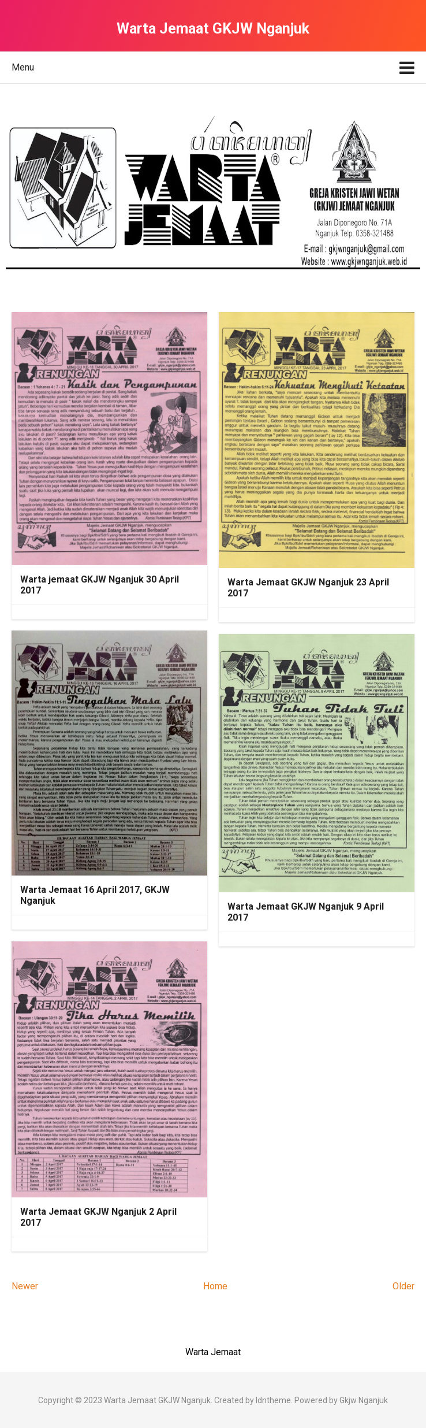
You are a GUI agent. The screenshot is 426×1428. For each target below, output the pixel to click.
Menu (23, 67)
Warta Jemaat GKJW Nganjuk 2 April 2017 (98, 1217)
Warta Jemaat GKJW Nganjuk (157, 1400)
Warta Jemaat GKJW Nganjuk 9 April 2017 (305, 912)
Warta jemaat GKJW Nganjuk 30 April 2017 (99, 585)
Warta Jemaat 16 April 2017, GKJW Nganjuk (95, 895)
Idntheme (273, 1400)
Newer (25, 1286)
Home (215, 1286)
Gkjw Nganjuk (363, 1400)
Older (403, 1286)
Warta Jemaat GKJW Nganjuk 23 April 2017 (308, 588)
